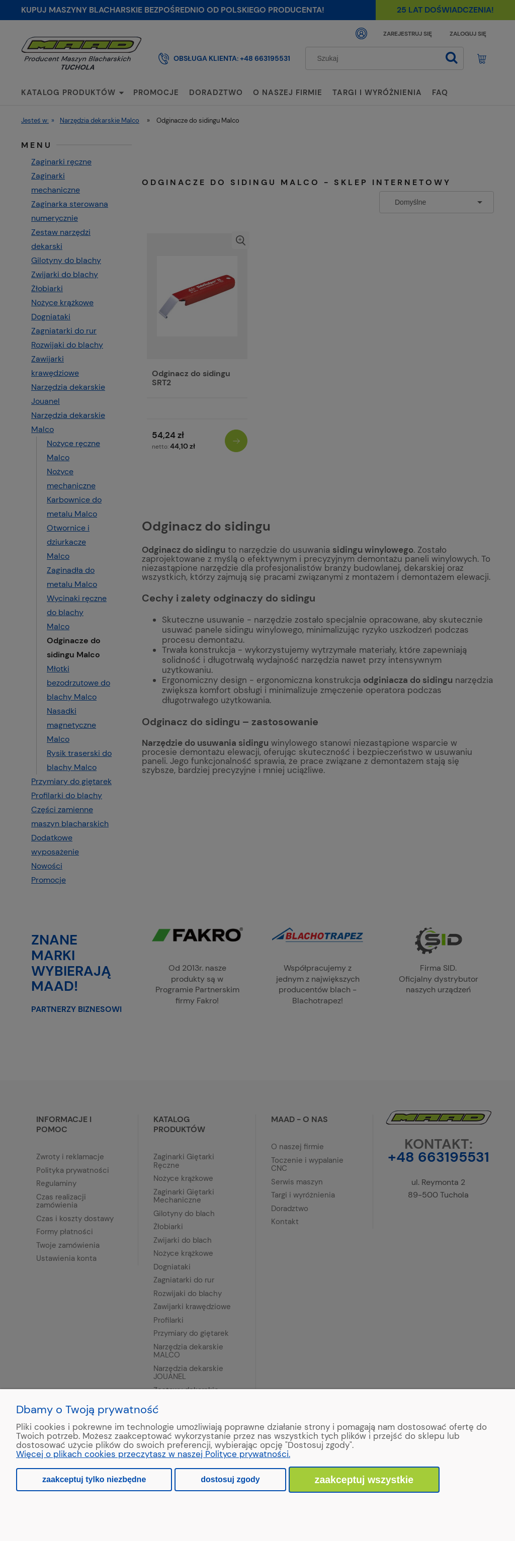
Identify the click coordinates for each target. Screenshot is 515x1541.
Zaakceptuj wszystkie (364, 1479)
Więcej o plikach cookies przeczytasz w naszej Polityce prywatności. (153, 1454)
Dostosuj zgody (230, 1479)
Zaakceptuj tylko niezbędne (94, 1479)
